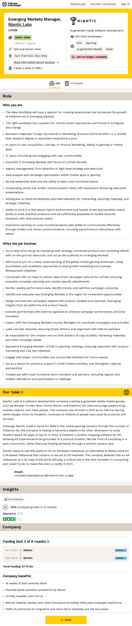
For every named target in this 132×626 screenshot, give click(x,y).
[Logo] (11, 4)
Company (73, 83)
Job (54, 83)
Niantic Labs (20, 24)
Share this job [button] (18, 599)
